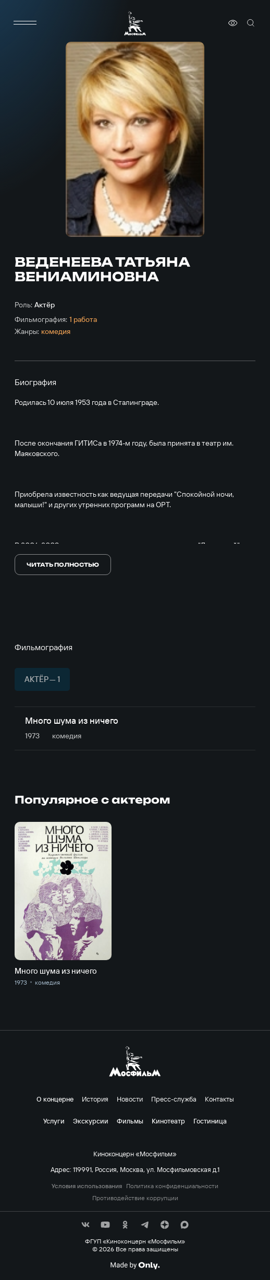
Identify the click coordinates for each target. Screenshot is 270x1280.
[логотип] (135, 23)
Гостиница (210, 1121)
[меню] (25, 23)
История (95, 1099)
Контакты (219, 1099)
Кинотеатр (168, 1121)
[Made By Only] (134, 1265)
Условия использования (87, 1186)
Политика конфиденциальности (172, 1186)
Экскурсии (90, 1121)
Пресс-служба (174, 1099)
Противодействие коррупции (135, 1198)
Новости (130, 1099)
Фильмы (130, 1121)
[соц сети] (85, 1224)
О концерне (54, 1099)
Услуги (54, 1121)
